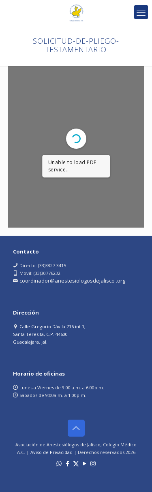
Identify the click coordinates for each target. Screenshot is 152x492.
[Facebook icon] (67, 463)
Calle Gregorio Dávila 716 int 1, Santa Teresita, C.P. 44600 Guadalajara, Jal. (49, 334)
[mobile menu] (141, 12)
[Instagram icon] (93, 463)
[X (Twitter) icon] (76, 463)
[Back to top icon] (76, 428)
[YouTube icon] (84, 463)
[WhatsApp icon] (59, 463)
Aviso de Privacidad (51, 452)
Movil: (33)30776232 (39, 273)
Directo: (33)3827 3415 (42, 265)
